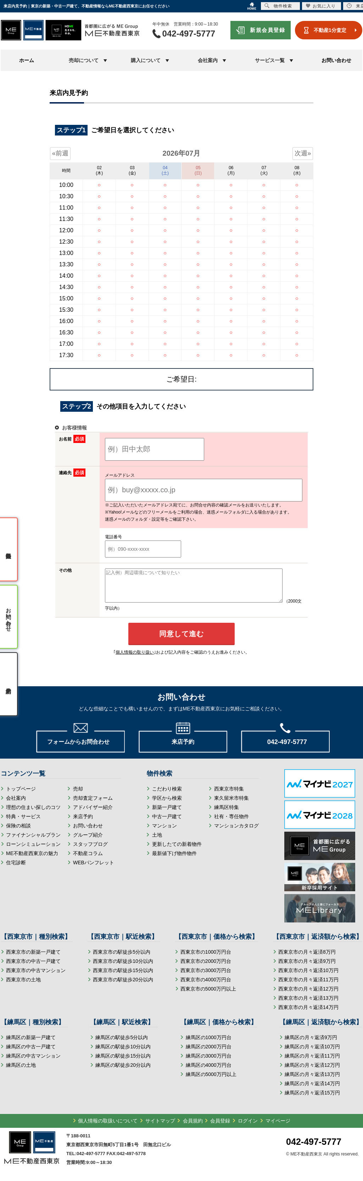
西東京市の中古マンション (36, 977)
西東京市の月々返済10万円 (308, 977)
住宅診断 (16, 869)
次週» (303, 153)
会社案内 (16, 804)
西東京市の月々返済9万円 (307, 967)
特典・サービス (23, 823)
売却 (78, 795)
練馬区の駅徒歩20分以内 (123, 1071)
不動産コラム (88, 860)
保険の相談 (18, 832)
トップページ (21, 795)
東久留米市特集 (231, 804)
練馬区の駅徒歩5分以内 (121, 1044)
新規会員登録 (267, 30)
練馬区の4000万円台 (208, 1071)
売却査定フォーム (93, 804)
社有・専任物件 (231, 823)
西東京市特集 (229, 795)
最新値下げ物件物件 (174, 860)
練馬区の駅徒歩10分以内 (123, 1053)
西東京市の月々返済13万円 (308, 1004)
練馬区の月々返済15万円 (312, 1099)
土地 (157, 841)
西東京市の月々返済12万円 (308, 995)
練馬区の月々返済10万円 (312, 1053)
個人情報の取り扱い (135, 658)
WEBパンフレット (93, 869)
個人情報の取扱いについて (108, 1127)
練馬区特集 (226, 813)
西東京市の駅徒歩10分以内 (123, 967)
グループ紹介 (88, 841)
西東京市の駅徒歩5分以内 (121, 958)
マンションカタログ (236, 832)
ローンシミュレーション (33, 850)
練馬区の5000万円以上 (211, 1080)
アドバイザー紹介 (93, 813)
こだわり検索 (167, 795)
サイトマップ (160, 1127)
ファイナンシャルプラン (33, 841)
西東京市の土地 (23, 986)
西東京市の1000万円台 (205, 958)
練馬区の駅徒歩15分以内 (123, 1062)
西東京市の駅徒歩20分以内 (123, 986)
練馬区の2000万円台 (208, 1053)
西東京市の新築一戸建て (33, 958)
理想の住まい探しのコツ (33, 813)
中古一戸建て (167, 823)
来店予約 (83, 823)
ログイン (248, 1127)
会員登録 (220, 1127)
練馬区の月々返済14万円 (312, 1090)
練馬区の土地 (21, 1071)
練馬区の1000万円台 (208, 1044)
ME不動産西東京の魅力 (32, 860)
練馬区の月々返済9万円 (311, 1044)
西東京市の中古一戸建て (33, 967)
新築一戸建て (167, 813)
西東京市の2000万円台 (205, 967)
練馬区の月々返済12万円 (312, 1071)
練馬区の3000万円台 (208, 1062)
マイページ (278, 1127)
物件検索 (278, 6)
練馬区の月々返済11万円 (312, 1062)
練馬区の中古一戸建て (31, 1053)
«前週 (60, 153)
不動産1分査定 (330, 30)
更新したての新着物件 (177, 850)
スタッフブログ (90, 850)
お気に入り (321, 6)
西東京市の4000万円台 (205, 986)
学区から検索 (167, 804)
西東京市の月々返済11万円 (308, 986)
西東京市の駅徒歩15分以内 (123, 977)
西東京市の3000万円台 (205, 977)
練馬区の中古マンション (33, 1062)
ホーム (26, 60)
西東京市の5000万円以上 (208, 995)
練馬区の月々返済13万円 (312, 1080)
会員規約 (193, 1127)
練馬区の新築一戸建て (31, 1044)
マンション (164, 832)
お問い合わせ (336, 60)
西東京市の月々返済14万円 (308, 1013)
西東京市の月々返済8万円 (307, 958)
